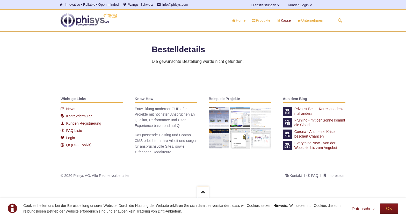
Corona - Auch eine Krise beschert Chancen (314, 134)
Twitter (338, 4)
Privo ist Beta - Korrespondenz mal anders (319, 111)
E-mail (332, 4)
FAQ (314, 175)
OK (389, 208)
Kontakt (296, 175)
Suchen (340, 21)
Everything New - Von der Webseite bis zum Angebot (315, 145)
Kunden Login (298, 5)
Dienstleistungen (263, 5)
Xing (344, 4)
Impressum (336, 175)
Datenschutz (363, 209)
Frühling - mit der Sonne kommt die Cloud (319, 122)
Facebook (319, 4)
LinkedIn (326, 4)
